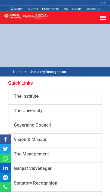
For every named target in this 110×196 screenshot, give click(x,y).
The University (28, 110)
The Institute (26, 96)
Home (18, 72)
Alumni (33, 9)
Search (17, 9)
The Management (31, 154)
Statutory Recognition (35, 183)
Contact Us (93, 9)
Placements (50, 9)
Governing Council (32, 125)
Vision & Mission (31, 139)
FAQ (65, 9)
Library (76, 9)
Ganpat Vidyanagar (33, 168)
